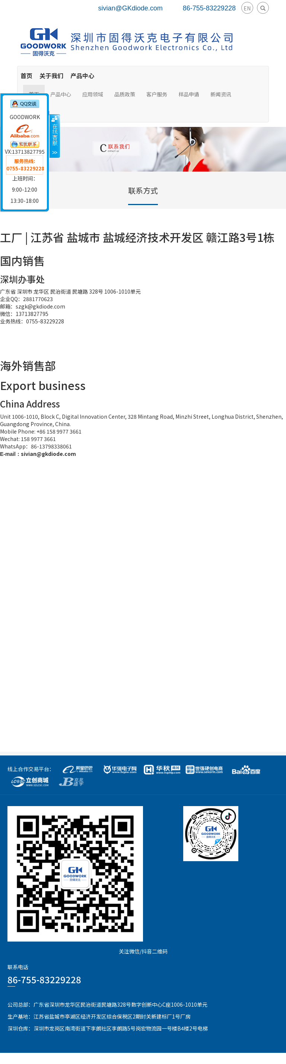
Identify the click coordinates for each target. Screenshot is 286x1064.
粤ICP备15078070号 (262, 1058)
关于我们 (51, 75)
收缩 (55, 136)
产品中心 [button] (60, 94)
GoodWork (114, 1058)
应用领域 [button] (92, 94)
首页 (26, 75)
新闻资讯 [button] (220, 94)
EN (247, 8)
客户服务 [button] (156, 94)
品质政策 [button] (124, 94)
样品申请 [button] (188, 94)
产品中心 (82, 75)
